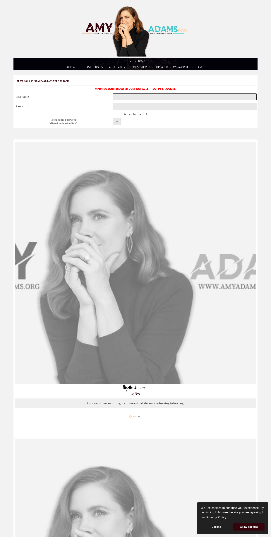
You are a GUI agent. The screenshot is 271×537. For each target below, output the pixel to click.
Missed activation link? (63, 123)
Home (129, 61)
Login (142, 61)
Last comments (118, 67)
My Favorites (181, 67)
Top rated (161, 67)
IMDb (134, 416)
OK (117, 121)
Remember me (133, 114)
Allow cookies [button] (249, 526)
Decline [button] (216, 526)
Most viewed (141, 67)
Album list (73, 67)
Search (200, 67)
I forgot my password (64, 119)
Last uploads (94, 67)
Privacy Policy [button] (216, 517)
